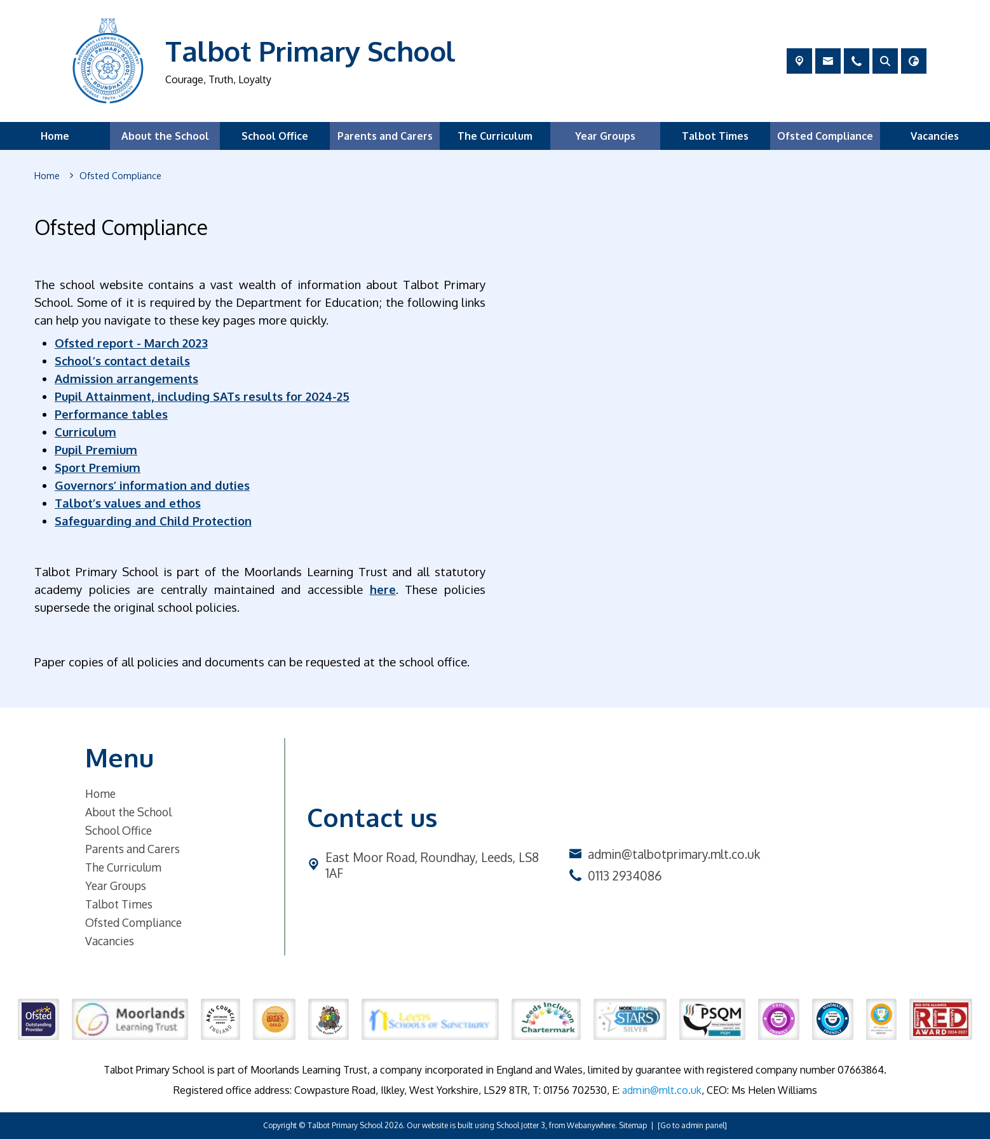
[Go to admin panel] (692, 1125)
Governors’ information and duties (152, 485)
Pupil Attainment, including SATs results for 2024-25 (202, 396)
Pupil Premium (96, 449)
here (383, 589)
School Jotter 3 (520, 1125)
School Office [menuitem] (274, 136)
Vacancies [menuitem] (935, 136)
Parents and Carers (132, 849)
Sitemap (633, 1125)
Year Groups (115, 886)
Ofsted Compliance (133, 922)
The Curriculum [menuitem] (495, 136)
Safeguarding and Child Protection (153, 520)
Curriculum (85, 431)
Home (100, 793)
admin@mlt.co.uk (662, 1090)
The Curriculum (123, 867)
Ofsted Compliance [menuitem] (825, 136)
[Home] (47, 176)
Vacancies (109, 941)
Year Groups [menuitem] (605, 136)
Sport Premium (97, 467)
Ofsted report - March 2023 (131, 342)
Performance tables (111, 414)
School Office (118, 830)
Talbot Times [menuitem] (715, 136)
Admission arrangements (126, 378)
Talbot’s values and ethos (128, 502)
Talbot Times (119, 904)
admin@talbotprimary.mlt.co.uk (674, 854)
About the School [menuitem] (165, 136)
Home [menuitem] (55, 136)
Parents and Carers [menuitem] (385, 136)
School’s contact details (122, 360)
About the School (128, 812)
